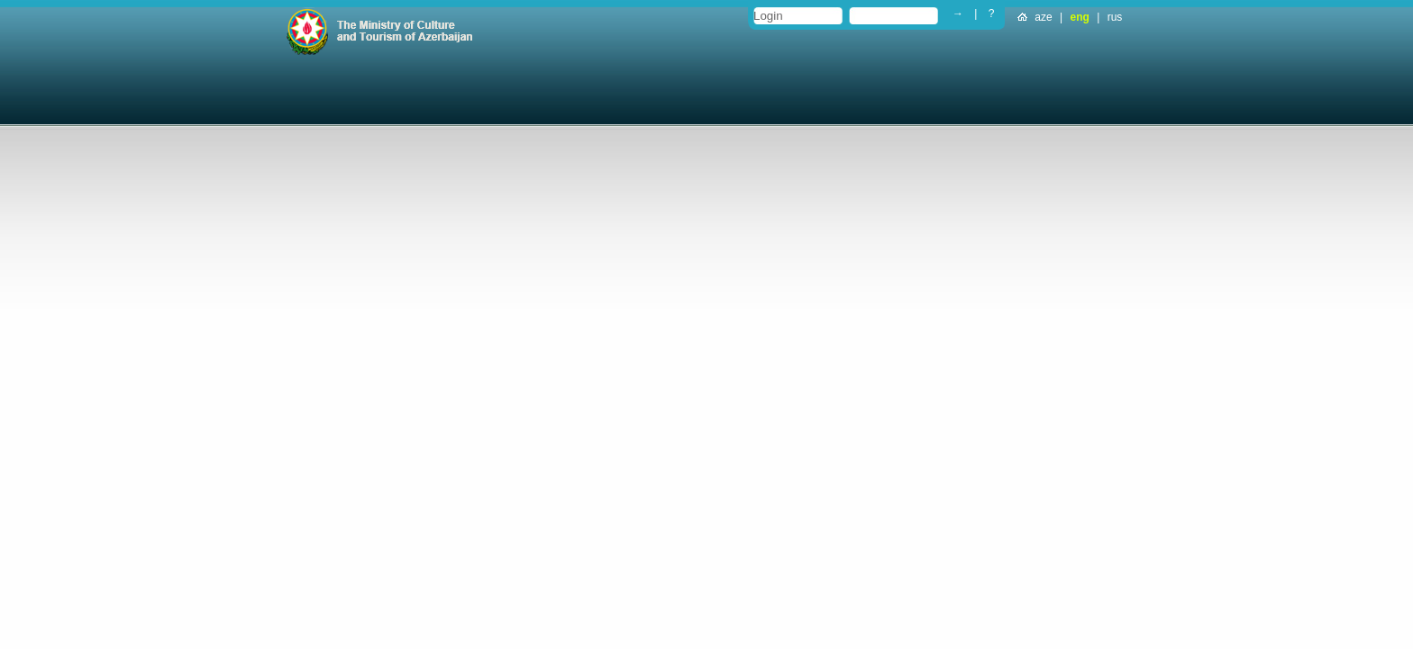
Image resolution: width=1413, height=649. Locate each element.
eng (1080, 17)
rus (1115, 17)
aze (1043, 17)
